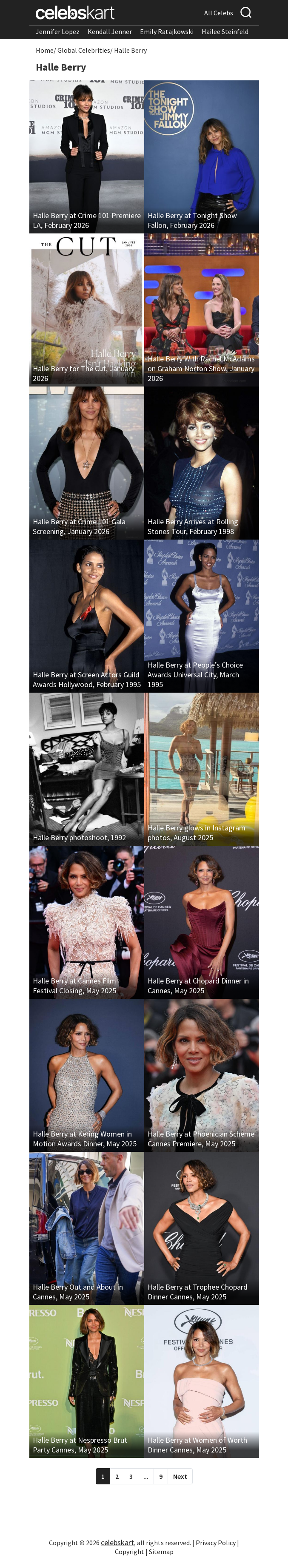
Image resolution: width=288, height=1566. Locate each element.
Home (45, 50)
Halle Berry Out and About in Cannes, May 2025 (78, 1292)
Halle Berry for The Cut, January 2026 (83, 373)
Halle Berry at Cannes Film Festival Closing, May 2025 (74, 985)
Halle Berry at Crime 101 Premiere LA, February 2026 (87, 220)
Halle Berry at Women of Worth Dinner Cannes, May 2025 (197, 1445)
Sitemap (161, 1551)
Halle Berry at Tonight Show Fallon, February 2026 (192, 220)
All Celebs (218, 13)
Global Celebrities (83, 50)
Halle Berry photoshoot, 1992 (79, 837)
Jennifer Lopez (58, 31)
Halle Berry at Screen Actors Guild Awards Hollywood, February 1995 (87, 679)
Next (180, 1476)
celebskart (117, 1542)
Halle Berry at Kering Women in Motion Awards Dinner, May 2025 (85, 1138)
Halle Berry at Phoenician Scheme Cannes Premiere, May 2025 (201, 1138)
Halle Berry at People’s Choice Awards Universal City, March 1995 (195, 674)
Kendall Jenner (110, 31)
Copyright (129, 1551)
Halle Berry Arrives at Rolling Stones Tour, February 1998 (193, 526)
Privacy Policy (216, 1542)
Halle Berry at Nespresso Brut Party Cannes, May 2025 (80, 1445)
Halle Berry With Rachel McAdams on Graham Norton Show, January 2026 (201, 368)
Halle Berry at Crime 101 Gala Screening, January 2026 (79, 526)
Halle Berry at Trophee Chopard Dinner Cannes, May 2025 (198, 1292)
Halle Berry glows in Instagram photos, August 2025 (196, 832)
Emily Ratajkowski (167, 31)
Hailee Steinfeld (225, 31)
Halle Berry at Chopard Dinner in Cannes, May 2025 (198, 985)
